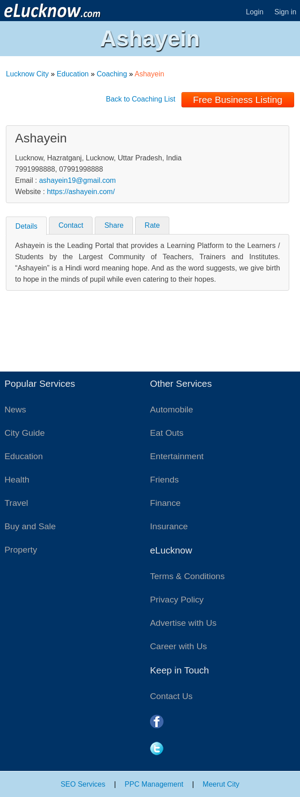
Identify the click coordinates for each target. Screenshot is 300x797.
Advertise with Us (183, 623)
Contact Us (171, 696)
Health (16, 479)
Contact (70, 225)
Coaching (112, 74)
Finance (165, 503)
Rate (152, 225)
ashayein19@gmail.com (77, 180)
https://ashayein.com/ (81, 191)
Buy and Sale (30, 526)
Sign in (285, 12)
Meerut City (221, 784)
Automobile (171, 409)
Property (20, 549)
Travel (16, 503)
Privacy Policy (176, 599)
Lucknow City (27, 74)
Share (114, 225)
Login (254, 12)
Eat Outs (167, 433)
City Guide (24, 433)
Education (72, 74)
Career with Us (178, 646)
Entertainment (176, 456)
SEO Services (83, 784)
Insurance (169, 526)
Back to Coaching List (141, 99)
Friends (164, 479)
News (15, 409)
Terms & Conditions (187, 576)
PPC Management (154, 784)
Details (26, 226)
